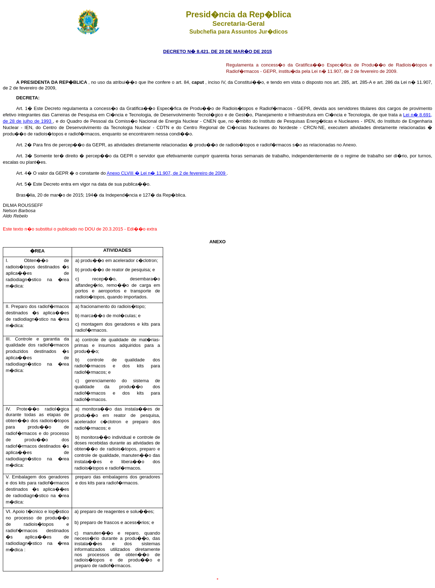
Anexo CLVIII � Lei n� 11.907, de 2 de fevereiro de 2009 (166, 173)
